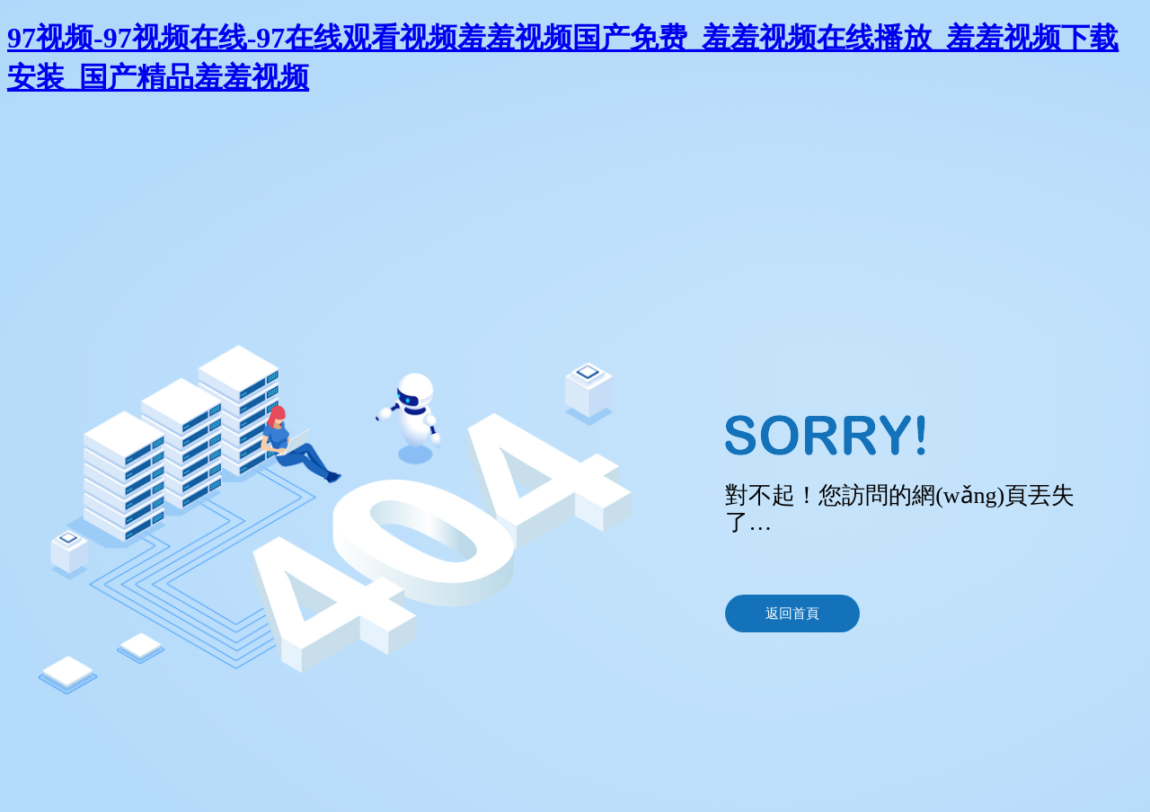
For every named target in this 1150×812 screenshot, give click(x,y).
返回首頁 (792, 613)
